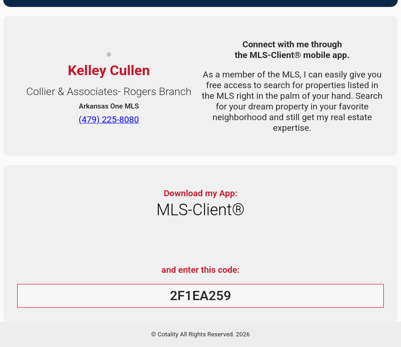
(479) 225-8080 (109, 119)
